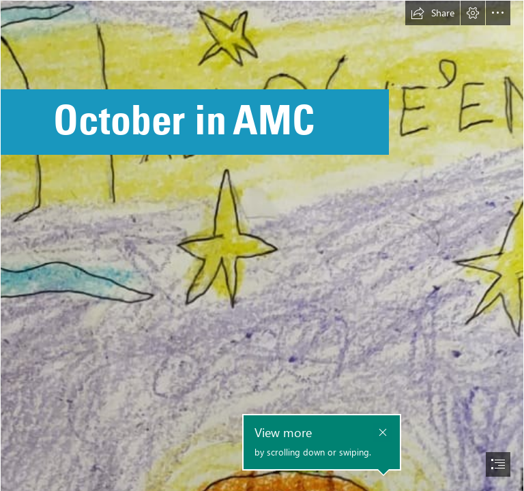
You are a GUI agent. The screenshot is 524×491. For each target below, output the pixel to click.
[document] (262, 245)
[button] (432, 13)
